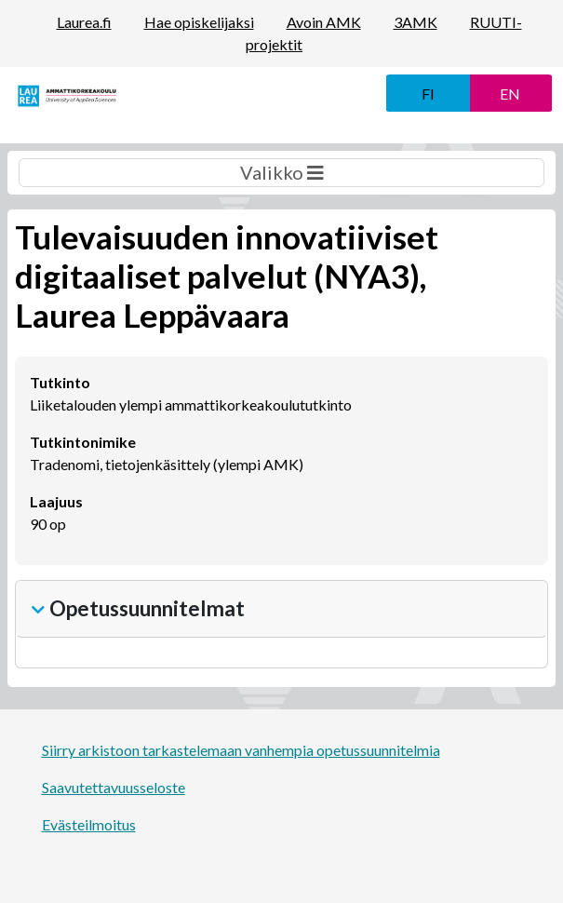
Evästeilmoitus (89, 824)
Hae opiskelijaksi (199, 22)
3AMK (415, 22)
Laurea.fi (84, 22)
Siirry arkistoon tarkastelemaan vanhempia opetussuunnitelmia (241, 750)
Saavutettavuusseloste (113, 787)
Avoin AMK (324, 22)
